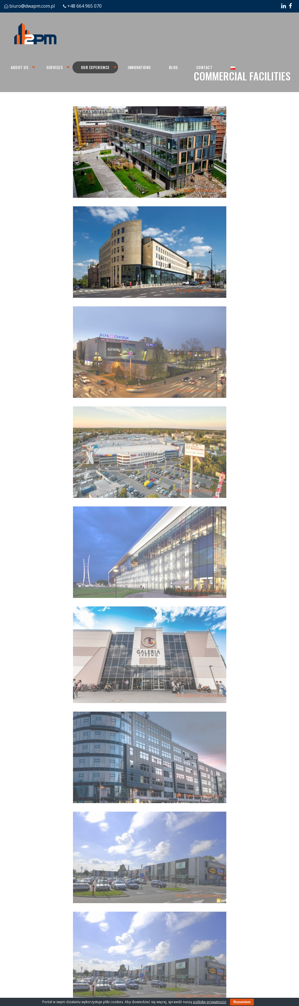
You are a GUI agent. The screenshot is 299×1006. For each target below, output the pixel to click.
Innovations (140, 67)
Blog (174, 67)
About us (19, 67)
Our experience (96, 67)
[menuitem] (19, 67)
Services (55, 67)
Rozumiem (242, 1002)
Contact (206, 67)
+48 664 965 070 (84, 6)
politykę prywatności (209, 1001)
